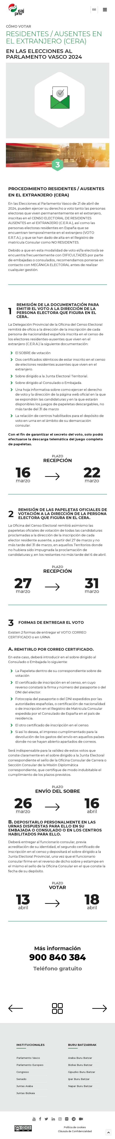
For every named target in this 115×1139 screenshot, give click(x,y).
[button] (104, 9)
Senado (21, 1079)
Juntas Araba (24, 1086)
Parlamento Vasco (28, 1057)
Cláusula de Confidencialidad (75, 1131)
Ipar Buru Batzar (79, 1079)
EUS (94, 9)
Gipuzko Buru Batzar (81, 1071)
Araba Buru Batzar (80, 1057)
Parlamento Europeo (29, 1064)
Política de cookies (75, 1127)
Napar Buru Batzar (80, 1086)
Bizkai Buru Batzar (80, 1064)
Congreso (22, 1071)
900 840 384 (57, 957)
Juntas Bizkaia (25, 1093)
